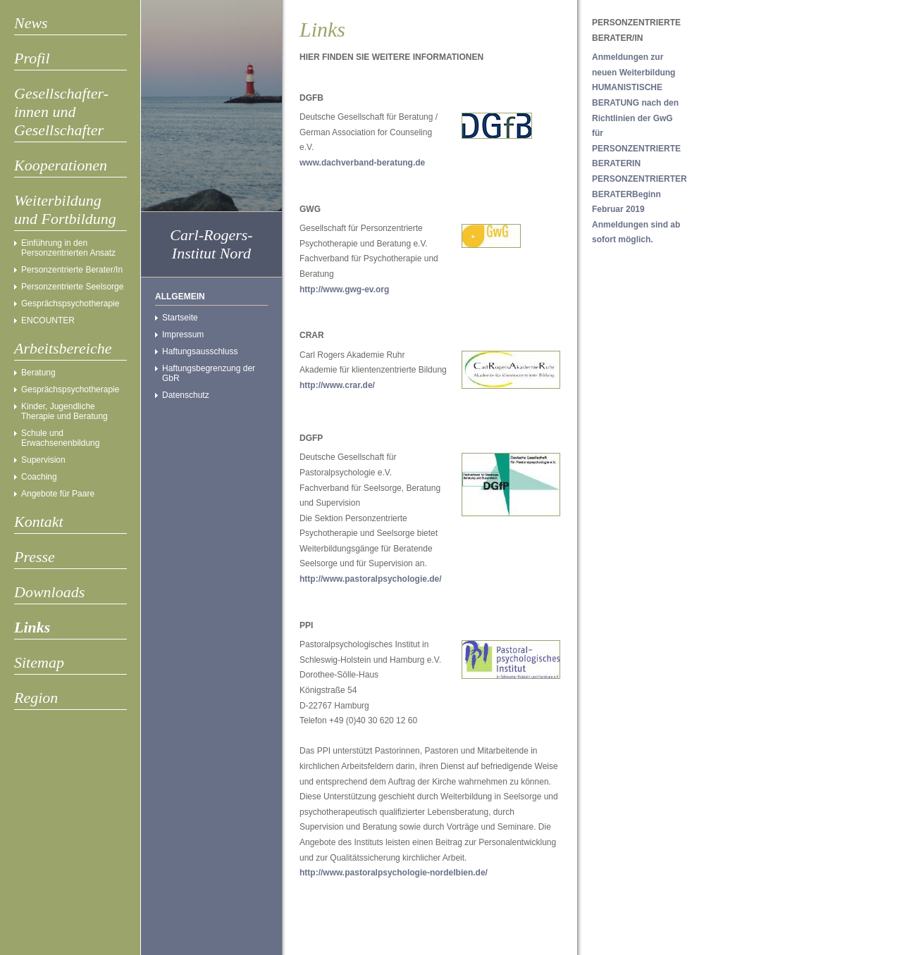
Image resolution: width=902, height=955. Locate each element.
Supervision (43, 460)
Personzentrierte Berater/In (72, 270)
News (31, 23)
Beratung (38, 372)
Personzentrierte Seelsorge (72, 287)
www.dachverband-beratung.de (362, 163)
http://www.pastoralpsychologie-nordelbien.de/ (393, 873)
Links (32, 627)
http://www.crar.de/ (337, 385)
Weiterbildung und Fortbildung (65, 209)
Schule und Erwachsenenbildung (60, 438)
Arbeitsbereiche (62, 348)
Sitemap (39, 662)
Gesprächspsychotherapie (70, 303)
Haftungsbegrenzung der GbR (208, 373)
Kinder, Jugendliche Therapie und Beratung (64, 411)
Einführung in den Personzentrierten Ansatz (68, 248)
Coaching (39, 477)
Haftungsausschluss (199, 351)
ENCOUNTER (48, 320)
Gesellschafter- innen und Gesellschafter (61, 112)
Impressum (183, 334)
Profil (32, 58)
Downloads (49, 592)
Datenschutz (185, 395)
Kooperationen (60, 165)
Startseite (180, 318)
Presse (34, 557)
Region (36, 697)
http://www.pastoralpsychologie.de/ (370, 579)
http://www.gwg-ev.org (344, 289)
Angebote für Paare (57, 494)
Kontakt (38, 521)
